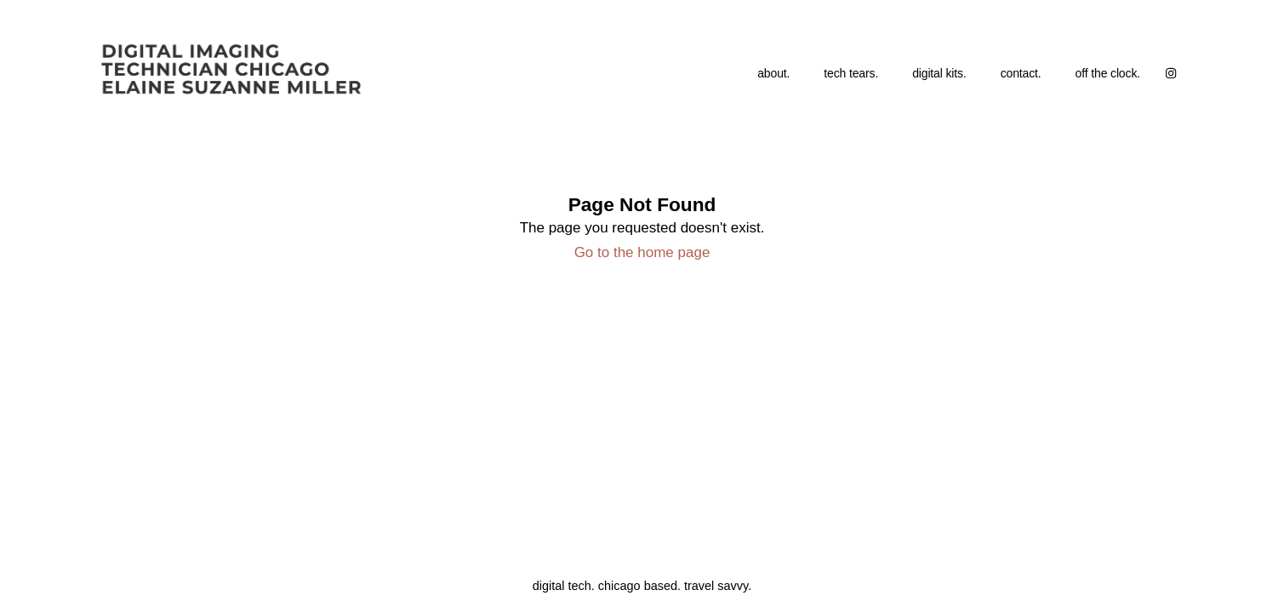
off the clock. (1108, 73)
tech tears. (851, 73)
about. (773, 73)
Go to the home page (642, 252)
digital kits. (939, 73)
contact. (1021, 73)
